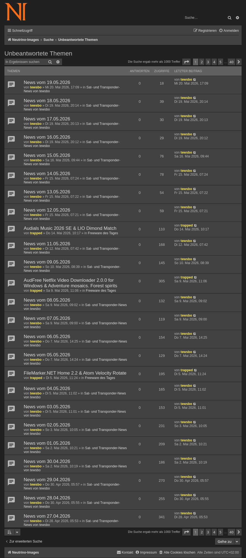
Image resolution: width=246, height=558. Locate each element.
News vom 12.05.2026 (47, 210)
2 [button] (202, 61)
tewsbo (36, 87)
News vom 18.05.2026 (47, 100)
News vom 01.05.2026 (47, 443)
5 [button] (220, 61)
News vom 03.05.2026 (47, 406)
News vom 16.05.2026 (47, 137)
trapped (36, 233)
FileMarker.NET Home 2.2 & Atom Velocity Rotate (75, 373)
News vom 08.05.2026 (47, 300)
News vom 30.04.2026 (47, 461)
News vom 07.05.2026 (47, 318)
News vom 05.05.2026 (47, 354)
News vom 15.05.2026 (47, 155)
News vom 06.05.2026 (47, 336)
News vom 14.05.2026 (47, 173)
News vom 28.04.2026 (47, 498)
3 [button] (208, 61)
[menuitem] (229, 31)
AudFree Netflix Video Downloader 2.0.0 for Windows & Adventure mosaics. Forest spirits (70, 283)
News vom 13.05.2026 (47, 191)
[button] (186, 62)
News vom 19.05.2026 (47, 82)
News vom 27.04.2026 (47, 516)
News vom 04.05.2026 (47, 388)
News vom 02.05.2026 (47, 425)
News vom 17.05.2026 (47, 119)
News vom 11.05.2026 (47, 243)
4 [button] (214, 61)
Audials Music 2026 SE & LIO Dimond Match (70, 228)
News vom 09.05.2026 (47, 262)
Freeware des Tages (103, 233)
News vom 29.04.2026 (47, 479)
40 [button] (231, 61)
